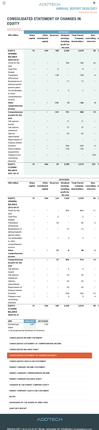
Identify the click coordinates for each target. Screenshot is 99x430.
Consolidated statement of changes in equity (33, 355)
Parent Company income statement (27, 367)
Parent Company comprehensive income (29, 373)
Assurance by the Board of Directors (28, 402)
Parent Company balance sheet (25, 379)
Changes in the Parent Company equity (29, 385)
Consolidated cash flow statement (27, 361)
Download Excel (14, 29)
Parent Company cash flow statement (29, 391)
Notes (12, 397)
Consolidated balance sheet (24, 349)
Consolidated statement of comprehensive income (35, 344)
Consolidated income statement (25, 338)
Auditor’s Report (18, 408)
